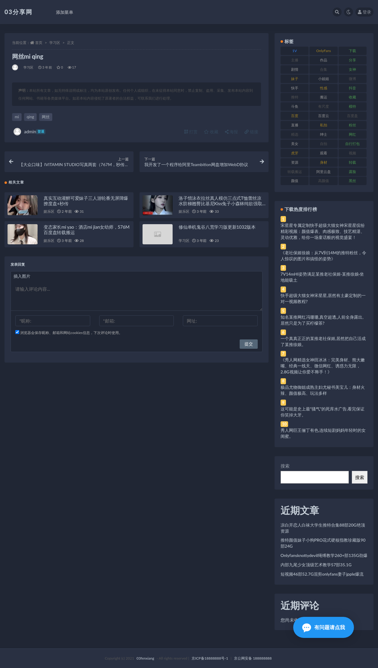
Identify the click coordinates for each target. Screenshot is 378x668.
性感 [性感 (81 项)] (323, 88)
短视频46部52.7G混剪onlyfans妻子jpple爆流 (322, 574)
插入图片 (22, 277)
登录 (364, 11)
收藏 (211, 131)
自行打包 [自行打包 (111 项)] (352, 143)
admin (29, 131)
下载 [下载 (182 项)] (352, 50)
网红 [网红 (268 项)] (352, 134)
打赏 (191, 131)
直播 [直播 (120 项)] (294, 125)
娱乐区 (49, 212)
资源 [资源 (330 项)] (294, 162)
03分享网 (18, 11)
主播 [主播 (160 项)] (294, 60)
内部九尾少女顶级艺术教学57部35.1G (316, 564)
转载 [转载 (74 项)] (352, 162)
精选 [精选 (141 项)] (294, 134)
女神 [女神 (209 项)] (352, 69)
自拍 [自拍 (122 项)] (323, 143)
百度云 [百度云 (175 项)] (323, 115)
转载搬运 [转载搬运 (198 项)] (294, 171)
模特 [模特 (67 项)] (352, 106)
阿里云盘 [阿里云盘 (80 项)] (323, 171)
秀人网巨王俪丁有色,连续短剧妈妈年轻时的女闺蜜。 (323, 433)
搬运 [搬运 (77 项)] (323, 97)
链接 (251, 131)
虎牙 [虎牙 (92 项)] (294, 153)
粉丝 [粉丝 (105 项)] (352, 125)
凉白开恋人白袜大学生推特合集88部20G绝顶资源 (323, 527)
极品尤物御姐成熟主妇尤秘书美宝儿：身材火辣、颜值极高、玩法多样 (323, 390)
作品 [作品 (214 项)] (323, 60)
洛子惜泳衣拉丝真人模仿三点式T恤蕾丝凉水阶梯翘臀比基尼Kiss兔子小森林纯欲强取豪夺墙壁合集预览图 (220, 204)
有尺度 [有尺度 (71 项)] (323, 106)
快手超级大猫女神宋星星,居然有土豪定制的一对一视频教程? (323, 298)
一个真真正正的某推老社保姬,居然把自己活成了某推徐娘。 (323, 341)
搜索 (285, 466)
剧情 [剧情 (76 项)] (294, 69)
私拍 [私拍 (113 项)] (323, 125)
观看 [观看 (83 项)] (323, 153)
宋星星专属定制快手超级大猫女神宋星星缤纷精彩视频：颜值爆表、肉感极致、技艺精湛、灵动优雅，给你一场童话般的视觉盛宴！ (323, 231)
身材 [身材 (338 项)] (323, 162)
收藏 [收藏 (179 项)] (352, 97)
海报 (231, 131)
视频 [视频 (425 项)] (352, 153)
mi (17, 116)
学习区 (54, 42)
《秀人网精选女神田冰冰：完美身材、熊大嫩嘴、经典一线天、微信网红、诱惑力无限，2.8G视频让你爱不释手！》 (323, 365)
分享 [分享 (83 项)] (352, 60)
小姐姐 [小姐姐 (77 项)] (323, 78)
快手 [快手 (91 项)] (294, 88)
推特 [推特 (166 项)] (294, 97)
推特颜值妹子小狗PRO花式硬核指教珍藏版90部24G (323, 543)
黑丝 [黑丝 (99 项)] (352, 180)
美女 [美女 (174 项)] (294, 143)
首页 (38, 42)
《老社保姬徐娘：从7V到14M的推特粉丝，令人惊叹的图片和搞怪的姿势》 (323, 255)
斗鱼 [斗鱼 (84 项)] (294, 106)
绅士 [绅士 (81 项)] (323, 134)
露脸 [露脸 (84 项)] (352, 171)
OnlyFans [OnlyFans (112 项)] (323, 50)
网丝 (46, 116)
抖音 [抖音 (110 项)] (352, 88)
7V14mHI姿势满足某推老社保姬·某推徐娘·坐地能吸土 (322, 277)
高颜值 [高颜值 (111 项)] (323, 180)
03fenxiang (145, 658)
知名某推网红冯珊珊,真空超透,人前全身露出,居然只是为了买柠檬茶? (322, 320)
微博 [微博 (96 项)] (352, 78)
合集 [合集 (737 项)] (323, 69)
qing (30, 116)
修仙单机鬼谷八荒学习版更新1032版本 (217, 227)
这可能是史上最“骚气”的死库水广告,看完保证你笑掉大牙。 (323, 411)
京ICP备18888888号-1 (210, 658)
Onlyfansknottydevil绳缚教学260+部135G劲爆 (324, 555)
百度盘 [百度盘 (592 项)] (352, 115)
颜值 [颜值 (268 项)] (294, 180)
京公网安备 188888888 (253, 658)
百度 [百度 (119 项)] (294, 115)
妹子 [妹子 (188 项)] (294, 78)
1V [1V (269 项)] (294, 50)
